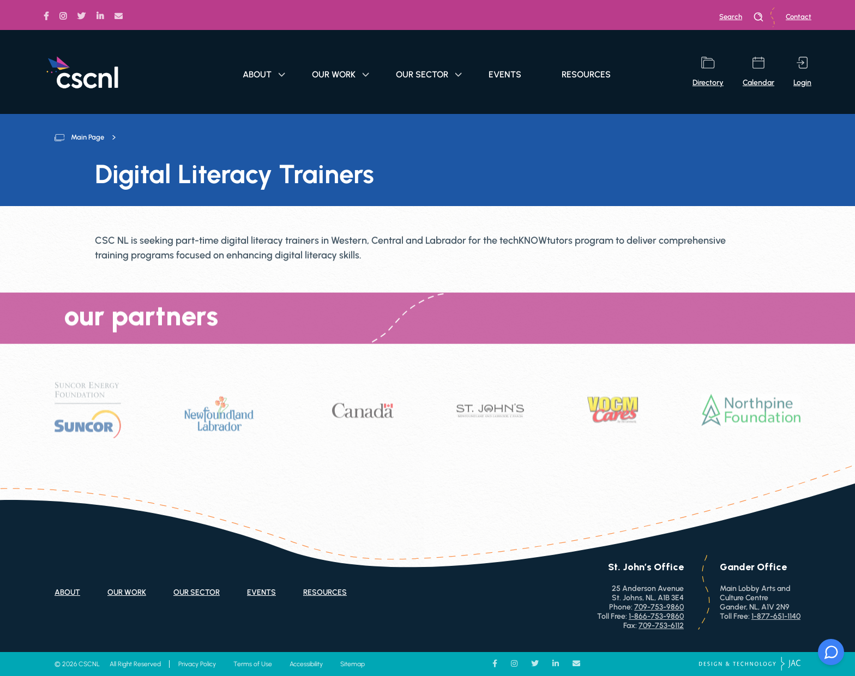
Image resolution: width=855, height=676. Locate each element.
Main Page (87, 137)
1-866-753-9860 (656, 616)
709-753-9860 (659, 607)
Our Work (340, 74)
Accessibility (306, 664)
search (741, 16)
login (802, 72)
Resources (586, 74)
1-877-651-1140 (775, 616)
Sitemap (352, 664)
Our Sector (429, 74)
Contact (798, 17)
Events (505, 74)
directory (708, 72)
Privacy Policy (197, 664)
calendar (758, 72)
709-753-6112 (661, 625)
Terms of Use (252, 664)
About (264, 74)
